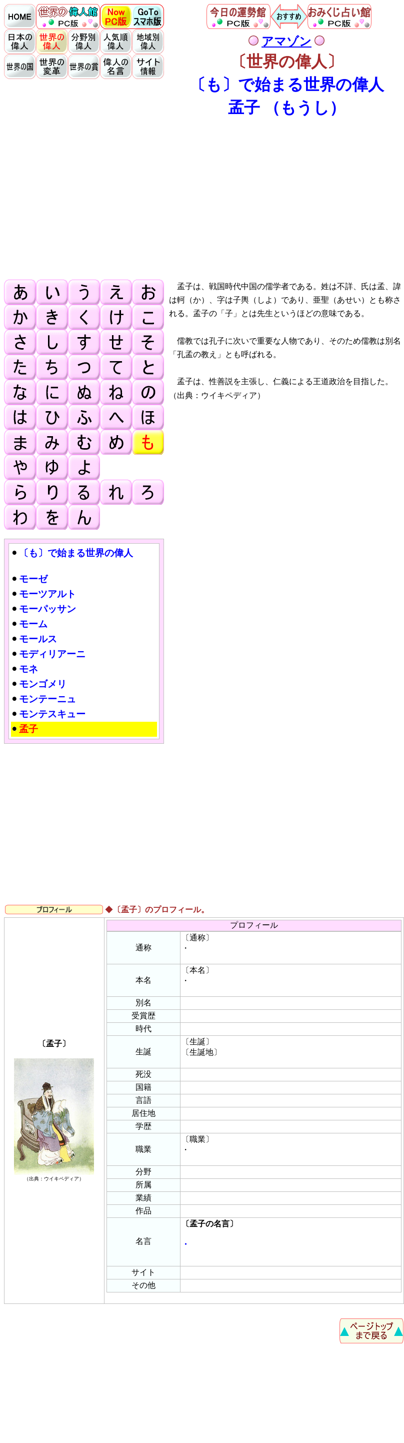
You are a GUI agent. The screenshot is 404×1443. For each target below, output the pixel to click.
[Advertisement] (204, 198)
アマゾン (287, 41)
